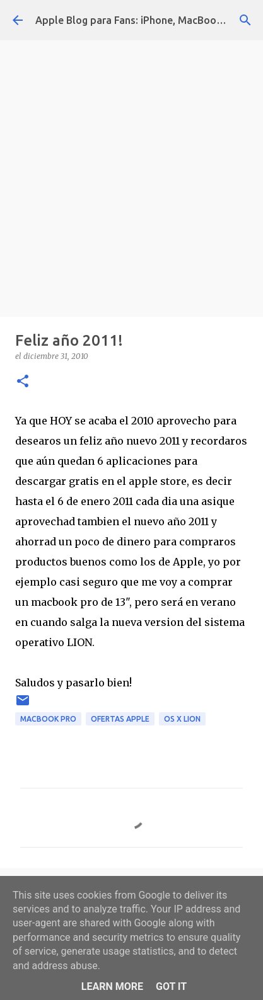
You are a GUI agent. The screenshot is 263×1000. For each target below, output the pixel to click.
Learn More (112, 986)
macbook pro (48, 719)
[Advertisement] (131, 175)
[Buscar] (245, 20)
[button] (22, 381)
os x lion (182, 719)
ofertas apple (120, 719)
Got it (171, 986)
